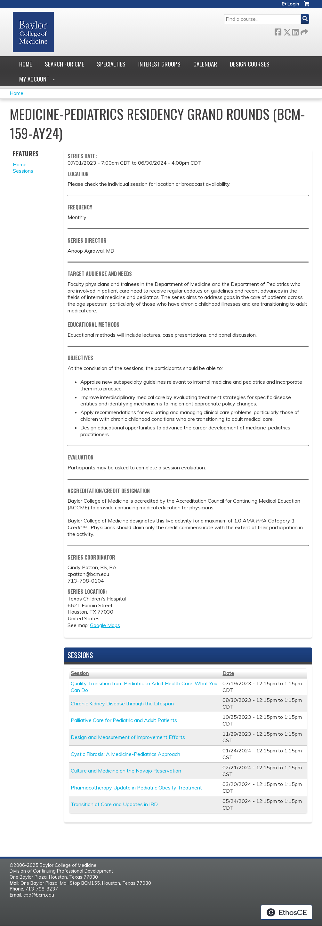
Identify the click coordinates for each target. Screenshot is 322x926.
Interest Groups (159, 63)
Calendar (205, 63)
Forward (304, 31)
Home (25, 63)
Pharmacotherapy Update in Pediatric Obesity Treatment (136, 787)
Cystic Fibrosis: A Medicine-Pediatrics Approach (125, 754)
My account (34, 78)
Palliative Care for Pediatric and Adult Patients (124, 720)
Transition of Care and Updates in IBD (114, 804)
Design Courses (250, 63)
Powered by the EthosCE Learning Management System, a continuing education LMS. (286, 912)
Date (228, 673)
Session (80, 673)
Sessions (23, 171)
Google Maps (105, 625)
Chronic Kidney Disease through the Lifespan (122, 703)
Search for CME (64, 63)
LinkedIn (295, 31)
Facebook (278, 31)
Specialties (111, 63)
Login (293, 4)
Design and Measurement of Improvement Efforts (128, 737)
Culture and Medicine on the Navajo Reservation (126, 770)
